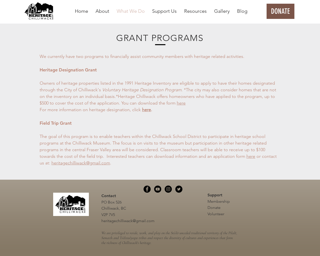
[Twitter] (178, 189)
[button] (102, 11)
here (181, 103)
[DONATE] (280, 11)
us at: (45, 163)
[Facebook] (147, 189)
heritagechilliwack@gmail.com (80, 163)
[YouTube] (157, 189)
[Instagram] (168, 189)
